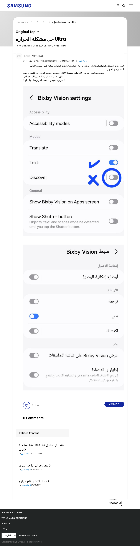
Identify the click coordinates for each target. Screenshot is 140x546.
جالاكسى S (82, 61)
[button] (119, 55)
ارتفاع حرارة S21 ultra (33, 481)
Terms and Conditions (14, 518)
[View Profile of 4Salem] (27, 56)
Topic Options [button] (119, 30)
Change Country (27, 535)
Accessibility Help (12, 512)
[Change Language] (9, 535)
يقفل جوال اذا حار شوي (34, 465)
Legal (5, 529)
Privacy (6, 523)
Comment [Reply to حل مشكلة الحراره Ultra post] (114, 404)
